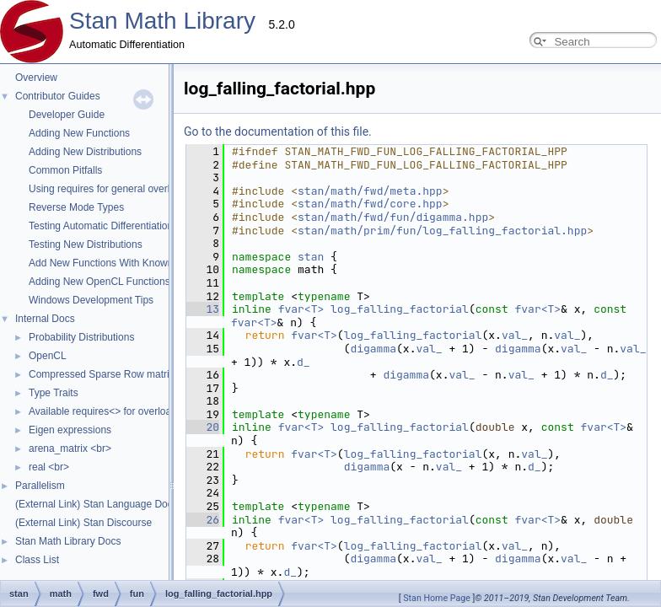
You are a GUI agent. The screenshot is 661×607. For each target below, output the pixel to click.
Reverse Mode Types (76, 207)
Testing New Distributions (85, 244)
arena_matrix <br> (70, 448)
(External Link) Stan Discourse (83, 523)
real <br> (49, 467)
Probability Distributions (81, 337)
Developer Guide (67, 115)
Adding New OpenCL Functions (99, 281)
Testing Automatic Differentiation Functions (124, 226)
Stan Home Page (436, 598)
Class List (37, 560)
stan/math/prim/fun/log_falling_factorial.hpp (273, 230)
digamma (349, 335)
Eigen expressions (70, 430)
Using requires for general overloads (110, 189)
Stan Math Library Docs (68, 541)
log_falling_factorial (231, 309)
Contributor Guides (57, 96)
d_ (556, 335)
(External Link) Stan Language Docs (96, 504)
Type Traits (53, 393)
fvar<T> (370, 309)
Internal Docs (45, 319)
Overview (36, 77)
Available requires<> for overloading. (111, 411)
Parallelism (40, 486)
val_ (346, 322)
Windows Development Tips (91, 300)
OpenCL (48, 356)
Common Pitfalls (65, 170)
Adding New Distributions (85, 152)
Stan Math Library (162, 21)
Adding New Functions (79, 133)
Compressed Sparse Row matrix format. (118, 374)
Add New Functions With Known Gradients (124, 263)
